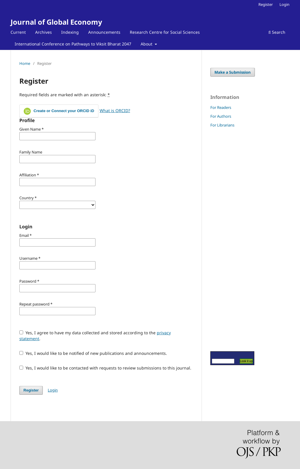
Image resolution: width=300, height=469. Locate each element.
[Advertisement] (228, 239)
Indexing (70, 32)
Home (24, 63)
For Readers (220, 107)
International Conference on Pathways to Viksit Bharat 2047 (73, 44)
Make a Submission (232, 72)
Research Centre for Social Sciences (165, 32)
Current (18, 32)
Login (284, 4)
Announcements (104, 32)
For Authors (220, 116)
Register (265, 4)
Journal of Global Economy (56, 22)
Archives (43, 32)
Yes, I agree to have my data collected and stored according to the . (95, 335)
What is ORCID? (115, 110)
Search (276, 32)
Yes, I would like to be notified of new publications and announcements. (93, 353)
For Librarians (222, 125)
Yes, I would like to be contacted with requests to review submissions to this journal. (105, 368)
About (147, 44)
